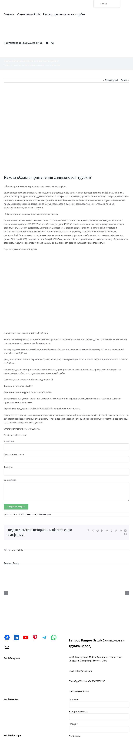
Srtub (8, 514)
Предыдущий (111, 80)
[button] (52, 43)
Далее (124, 80)
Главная (7, 65)
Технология (16, 65)
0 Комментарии (44, 514)
